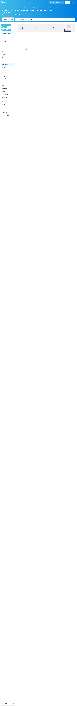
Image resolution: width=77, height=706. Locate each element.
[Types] (12, 37)
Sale (13, 7)
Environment (20, 7)
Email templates (6, 7)
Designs (6, 19)
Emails (11, 19)
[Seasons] (12, 41)
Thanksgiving (29, 7)
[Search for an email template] (44, 19)
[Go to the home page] (6, 2)
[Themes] (12, 45)
